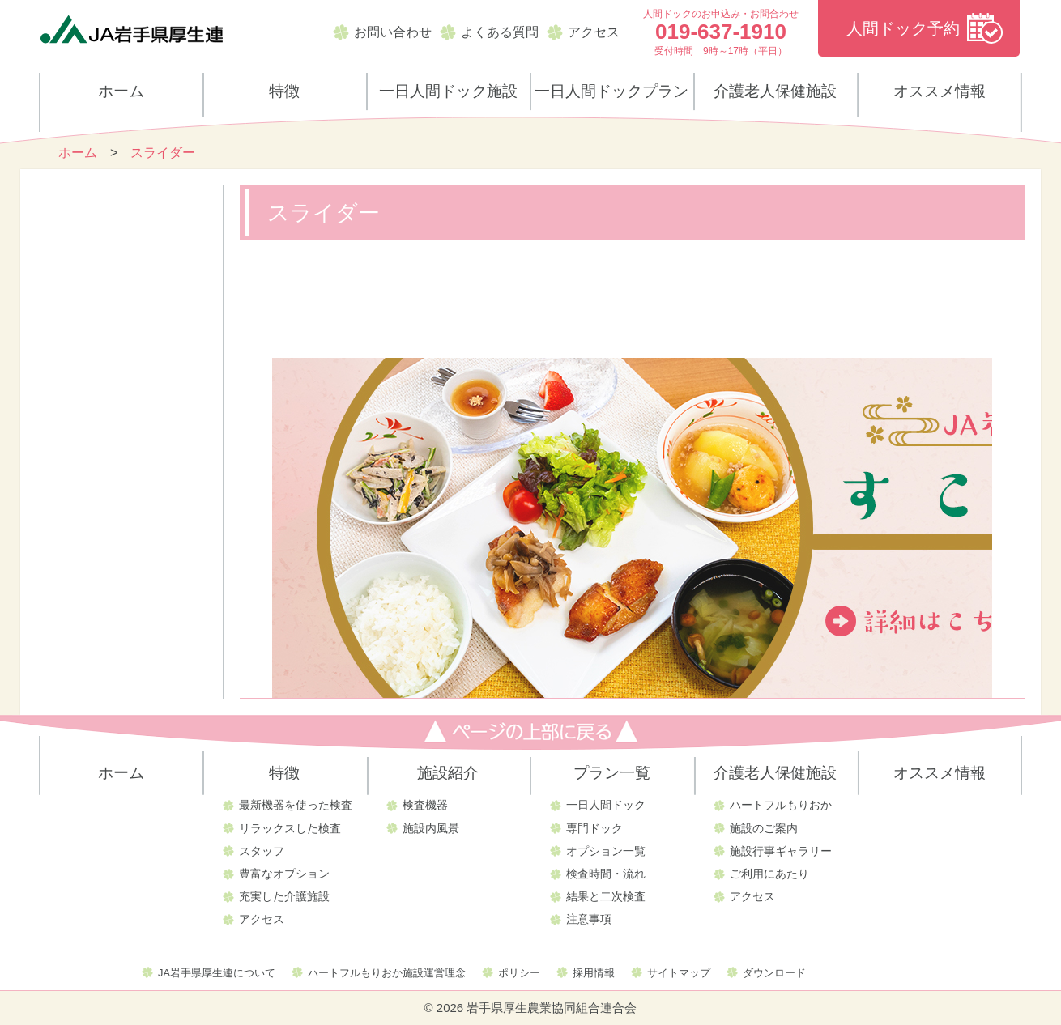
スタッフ (261, 850)
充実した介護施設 (284, 896)
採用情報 (594, 973)
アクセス (594, 32)
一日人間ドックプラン (611, 91)
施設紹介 (448, 772)
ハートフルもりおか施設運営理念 (387, 973)
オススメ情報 (939, 91)
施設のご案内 (764, 828)
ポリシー (519, 973)
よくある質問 (500, 32)
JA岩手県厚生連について (216, 973)
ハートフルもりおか (781, 804)
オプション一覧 (606, 850)
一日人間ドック (606, 804)
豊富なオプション (284, 873)
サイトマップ (678, 973)
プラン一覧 (611, 772)
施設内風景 (431, 828)
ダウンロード (774, 973)
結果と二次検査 (606, 896)
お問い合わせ (393, 32)
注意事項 (588, 918)
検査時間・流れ (606, 873)
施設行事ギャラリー (781, 850)
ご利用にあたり (769, 873)
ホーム (121, 91)
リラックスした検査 (290, 828)
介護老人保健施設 (775, 91)
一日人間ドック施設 (448, 91)
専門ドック (594, 828)
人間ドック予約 (903, 28)
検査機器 (425, 804)
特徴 (284, 91)
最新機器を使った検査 (295, 804)
